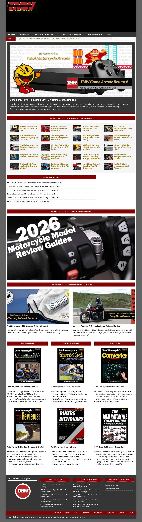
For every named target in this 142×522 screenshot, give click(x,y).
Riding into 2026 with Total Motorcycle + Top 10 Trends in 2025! (122, 147)
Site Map (131, 513)
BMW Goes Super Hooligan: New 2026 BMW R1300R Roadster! (91, 128)
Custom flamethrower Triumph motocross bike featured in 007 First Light (33, 186)
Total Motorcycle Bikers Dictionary (63, 447)
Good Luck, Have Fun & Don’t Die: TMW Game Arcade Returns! (43, 100)
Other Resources (93, 34)
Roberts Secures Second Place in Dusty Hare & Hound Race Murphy (31, 194)
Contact (121, 513)
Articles (11, 34)
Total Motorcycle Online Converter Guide (109, 387)
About (67, 513)
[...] (60, 109)
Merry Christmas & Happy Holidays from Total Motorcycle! (59, 157)
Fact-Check (110, 513)
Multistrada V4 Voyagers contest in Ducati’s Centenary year (28, 201)
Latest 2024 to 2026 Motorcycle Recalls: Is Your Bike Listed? (122, 157)
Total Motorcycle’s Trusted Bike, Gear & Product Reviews (71, 284)
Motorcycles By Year (44, 34)
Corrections (98, 513)
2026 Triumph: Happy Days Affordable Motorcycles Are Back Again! (91, 147)
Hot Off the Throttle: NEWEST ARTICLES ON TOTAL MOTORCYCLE (71, 118)
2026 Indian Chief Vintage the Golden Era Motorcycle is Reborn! (123, 138)
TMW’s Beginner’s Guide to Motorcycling (65, 387)
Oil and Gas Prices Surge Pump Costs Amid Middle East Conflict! (59, 128)
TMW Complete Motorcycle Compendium (109, 447)
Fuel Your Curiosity (55, 480)
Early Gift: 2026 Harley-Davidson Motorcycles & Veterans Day (121, 166)
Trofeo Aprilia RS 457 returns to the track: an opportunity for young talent (33, 197)
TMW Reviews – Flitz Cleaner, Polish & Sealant (27, 326)
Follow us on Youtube (112, 489)
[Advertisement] (88, 16)
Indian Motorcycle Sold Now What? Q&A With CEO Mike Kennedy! (91, 138)
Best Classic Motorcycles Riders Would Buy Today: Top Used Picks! (29, 138)
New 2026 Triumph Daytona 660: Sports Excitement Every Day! (29, 128)
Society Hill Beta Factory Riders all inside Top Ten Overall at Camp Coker (33, 190)
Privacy (76, 513)
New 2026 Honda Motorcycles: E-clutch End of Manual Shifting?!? (123, 128)
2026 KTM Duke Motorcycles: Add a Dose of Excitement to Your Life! (29, 147)
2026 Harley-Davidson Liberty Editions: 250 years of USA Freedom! (60, 147)
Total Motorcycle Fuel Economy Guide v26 (22, 387)
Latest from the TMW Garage (87, 480)
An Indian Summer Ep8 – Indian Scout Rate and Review (96, 326)
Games (109, 34)
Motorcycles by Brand (70, 34)
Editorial (86, 513)
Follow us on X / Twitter (112, 485)
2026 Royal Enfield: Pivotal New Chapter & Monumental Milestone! (28, 166)
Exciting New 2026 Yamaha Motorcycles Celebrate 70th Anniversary (60, 166)
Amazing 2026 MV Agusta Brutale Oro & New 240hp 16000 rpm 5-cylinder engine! (92, 157)
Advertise (57, 513)
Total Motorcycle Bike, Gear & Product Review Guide (26, 447)
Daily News (24, 34)
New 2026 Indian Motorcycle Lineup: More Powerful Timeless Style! (91, 166)
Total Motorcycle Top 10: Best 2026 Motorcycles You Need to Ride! (59, 138)
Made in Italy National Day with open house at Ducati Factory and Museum (34, 183)
